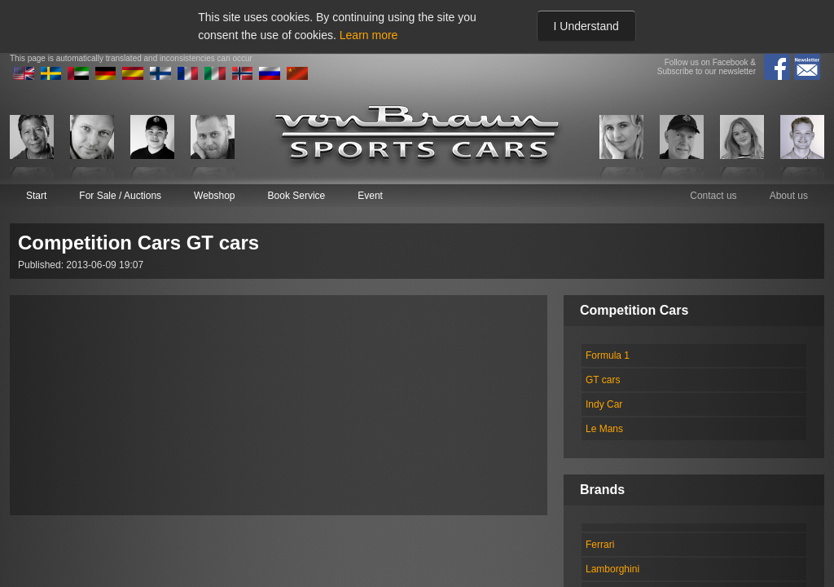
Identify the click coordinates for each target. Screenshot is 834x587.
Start (36, 195)
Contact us (713, 195)
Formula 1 (608, 355)
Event (370, 195)
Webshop (214, 195)
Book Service (297, 195)
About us (789, 195)
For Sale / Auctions (120, 195)
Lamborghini (612, 569)
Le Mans (604, 429)
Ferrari (600, 544)
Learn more (369, 35)
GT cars (603, 380)
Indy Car (604, 404)
